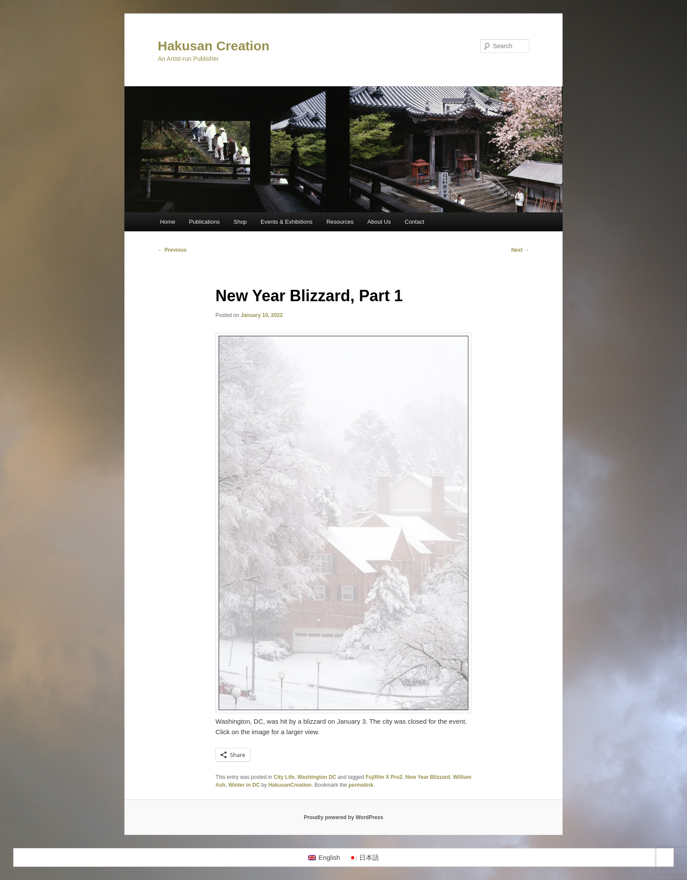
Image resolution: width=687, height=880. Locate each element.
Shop (240, 221)
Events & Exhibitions (287, 221)
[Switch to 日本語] (363, 858)
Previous (172, 250)
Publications (204, 221)
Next (520, 250)
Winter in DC (244, 785)
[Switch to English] (324, 858)
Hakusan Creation (213, 46)
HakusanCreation (290, 785)
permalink (360, 785)
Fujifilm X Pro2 (383, 777)
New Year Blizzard (427, 777)
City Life (284, 777)
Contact (415, 221)
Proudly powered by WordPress (343, 817)
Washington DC (316, 777)
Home (167, 221)
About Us (379, 221)
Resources (340, 221)
